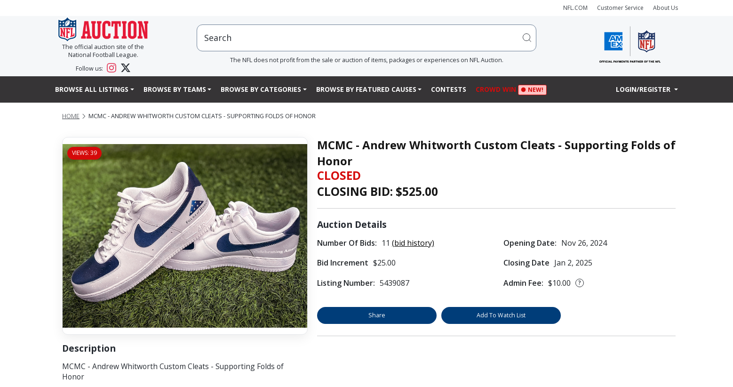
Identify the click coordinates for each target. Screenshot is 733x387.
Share (376, 315)
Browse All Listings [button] (91, 89)
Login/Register (644, 89)
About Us (665, 8)
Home (71, 116)
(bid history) (413, 243)
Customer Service (620, 8)
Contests (448, 89)
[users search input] (366, 37)
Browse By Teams (174, 89)
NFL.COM (575, 8)
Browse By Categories (261, 89)
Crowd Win (498, 90)
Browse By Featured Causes (366, 89)
